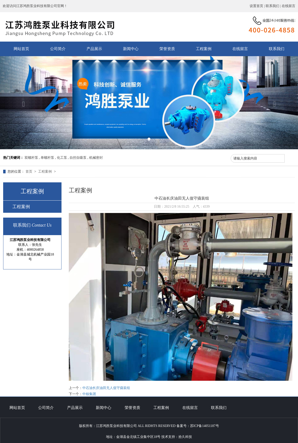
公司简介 (58, 49)
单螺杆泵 (47, 157)
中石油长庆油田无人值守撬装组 (106, 388)
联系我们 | (274, 6)
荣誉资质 (167, 49)
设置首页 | (258, 6)
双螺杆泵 (31, 157)
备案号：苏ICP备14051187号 (197, 426)
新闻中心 (131, 49)
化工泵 (62, 157)
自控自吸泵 (78, 157)
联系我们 (276, 49)
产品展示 (94, 49)
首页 (29, 171)
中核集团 (89, 394)
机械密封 (96, 157)
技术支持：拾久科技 (176, 437)
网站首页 (21, 49)
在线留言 (288, 6)
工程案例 (203, 49)
